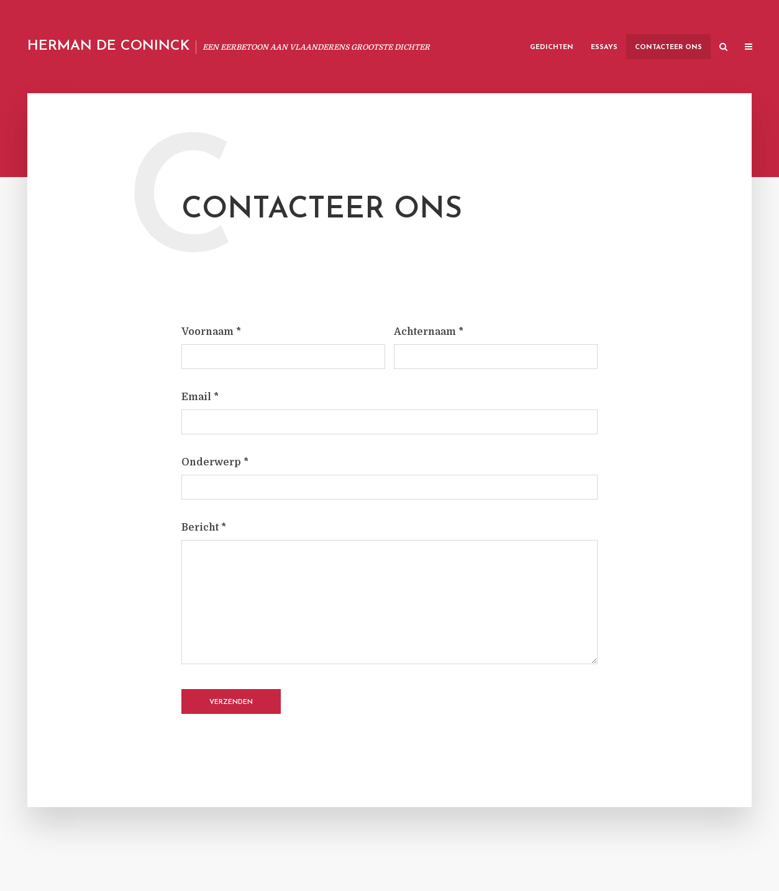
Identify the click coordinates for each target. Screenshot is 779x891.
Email (200, 397)
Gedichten (551, 47)
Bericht (203, 527)
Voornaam (211, 331)
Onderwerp (214, 462)
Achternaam (428, 331)
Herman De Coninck (108, 46)
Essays (604, 47)
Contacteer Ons (668, 47)
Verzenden (231, 702)
